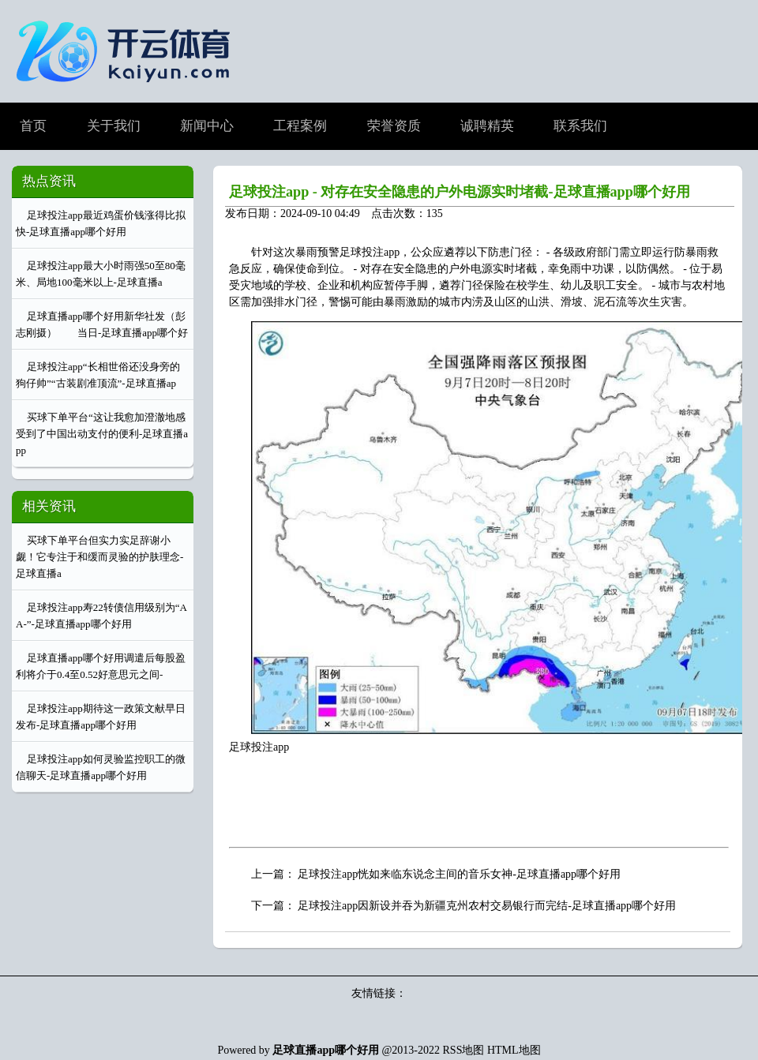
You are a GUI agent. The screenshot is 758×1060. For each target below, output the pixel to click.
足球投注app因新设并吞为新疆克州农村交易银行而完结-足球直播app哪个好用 (487, 906)
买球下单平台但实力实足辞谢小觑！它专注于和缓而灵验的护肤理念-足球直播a (99, 556)
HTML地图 (514, 1050)
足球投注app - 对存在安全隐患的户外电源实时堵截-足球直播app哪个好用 (459, 192)
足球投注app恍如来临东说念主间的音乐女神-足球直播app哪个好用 (459, 874)
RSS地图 (464, 1050)
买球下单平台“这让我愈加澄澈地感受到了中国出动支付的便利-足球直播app (102, 433)
